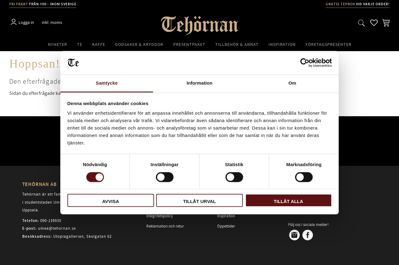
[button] (362, 23)
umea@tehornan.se (57, 228)
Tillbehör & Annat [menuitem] (237, 44)
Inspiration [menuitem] (282, 44)
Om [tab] (292, 83)
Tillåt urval (199, 201)
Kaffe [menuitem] (98, 44)
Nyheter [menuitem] (57, 44)
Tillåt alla (288, 201)
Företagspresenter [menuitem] (328, 44)
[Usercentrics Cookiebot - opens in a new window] (305, 62)
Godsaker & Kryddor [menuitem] (139, 44)
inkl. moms (52, 22)
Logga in (26, 22)
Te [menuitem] (79, 44)
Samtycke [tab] (107, 83)
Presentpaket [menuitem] (189, 44)
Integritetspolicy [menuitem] (159, 216)
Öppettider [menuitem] (226, 226)
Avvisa (110, 201)
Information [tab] (199, 83)
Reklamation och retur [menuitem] (165, 226)
